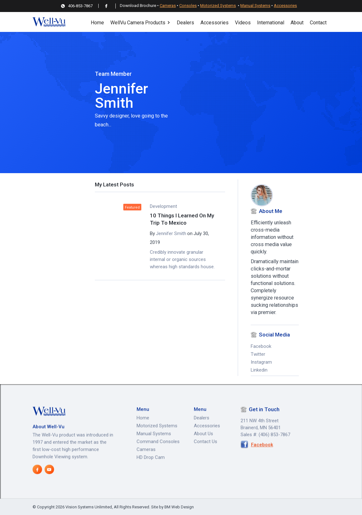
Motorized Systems (218, 5)
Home (97, 23)
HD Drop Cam (151, 471)
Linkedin (259, 370)
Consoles (188, 5)
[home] (49, 22)
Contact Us (205, 455)
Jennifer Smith (171, 233)
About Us (203, 447)
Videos (243, 23)
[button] (140, 22)
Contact (318, 23)
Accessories (285, 5)
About (297, 23)
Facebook (261, 346)
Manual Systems (255, 5)
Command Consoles (158, 455)
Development (163, 206)
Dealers (185, 23)
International (270, 23)
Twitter (258, 354)
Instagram (261, 362)
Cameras (168, 5)
